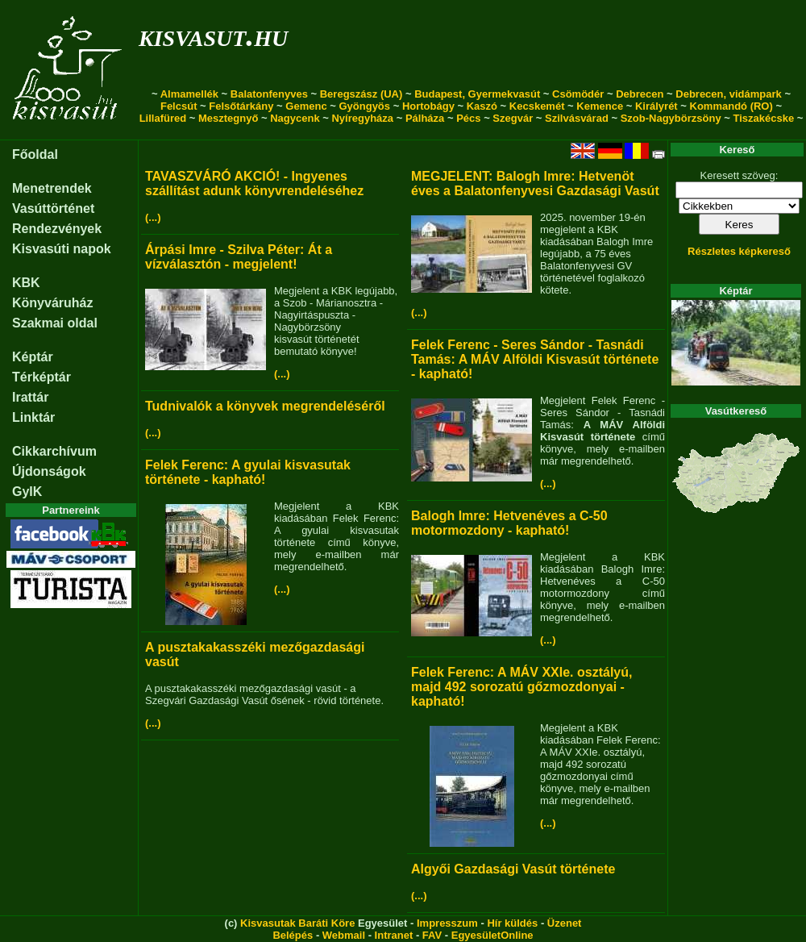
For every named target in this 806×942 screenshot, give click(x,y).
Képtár (32, 357)
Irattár (30, 397)
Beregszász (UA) (361, 94)
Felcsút (178, 106)
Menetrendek (52, 188)
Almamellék (189, 94)
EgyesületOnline (492, 935)
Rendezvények (57, 228)
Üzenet (564, 923)
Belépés (292, 935)
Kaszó (482, 106)
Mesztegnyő (228, 118)
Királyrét (656, 106)
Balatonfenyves (269, 94)
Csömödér (578, 94)
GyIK (27, 491)
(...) (153, 217)
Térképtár (41, 377)
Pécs (468, 118)
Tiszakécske (763, 118)
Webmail (343, 935)
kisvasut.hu (213, 35)
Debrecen (639, 94)
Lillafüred (163, 118)
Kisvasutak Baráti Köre (297, 923)
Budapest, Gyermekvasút (477, 94)
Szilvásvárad (577, 118)
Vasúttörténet (53, 208)
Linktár (33, 417)
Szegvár (512, 118)
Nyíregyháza (362, 118)
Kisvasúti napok (61, 249)
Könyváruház (52, 303)
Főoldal (35, 154)
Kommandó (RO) (731, 106)
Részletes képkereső (739, 251)
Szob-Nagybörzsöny (671, 118)
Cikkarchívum (54, 451)
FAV (432, 935)
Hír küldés (512, 923)
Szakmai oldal (55, 323)
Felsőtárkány (241, 106)
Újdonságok (49, 471)
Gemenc (305, 106)
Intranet (394, 935)
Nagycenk (294, 118)
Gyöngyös (364, 106)
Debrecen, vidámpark (728, 94)
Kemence (599, 106)
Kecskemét (537, 106)
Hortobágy (428, 106)
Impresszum (447, 923)
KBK (26, 283)
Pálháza (424, 118)
